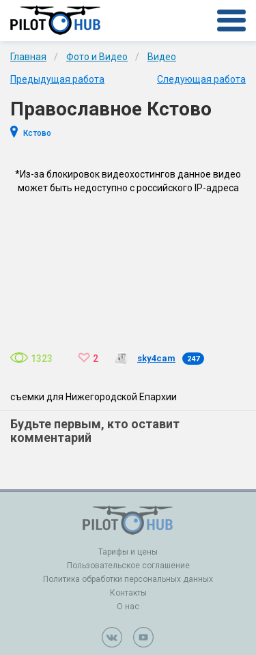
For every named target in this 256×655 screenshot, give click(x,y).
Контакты (128, 593)
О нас (128, 606)
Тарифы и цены (128, 552)
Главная (28, 56)
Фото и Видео (97, 56)
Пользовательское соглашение (128, 565)
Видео (161, 56)
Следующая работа (201, 79)
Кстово (37, 133)
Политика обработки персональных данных (128, 579)
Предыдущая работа (57, 79)
